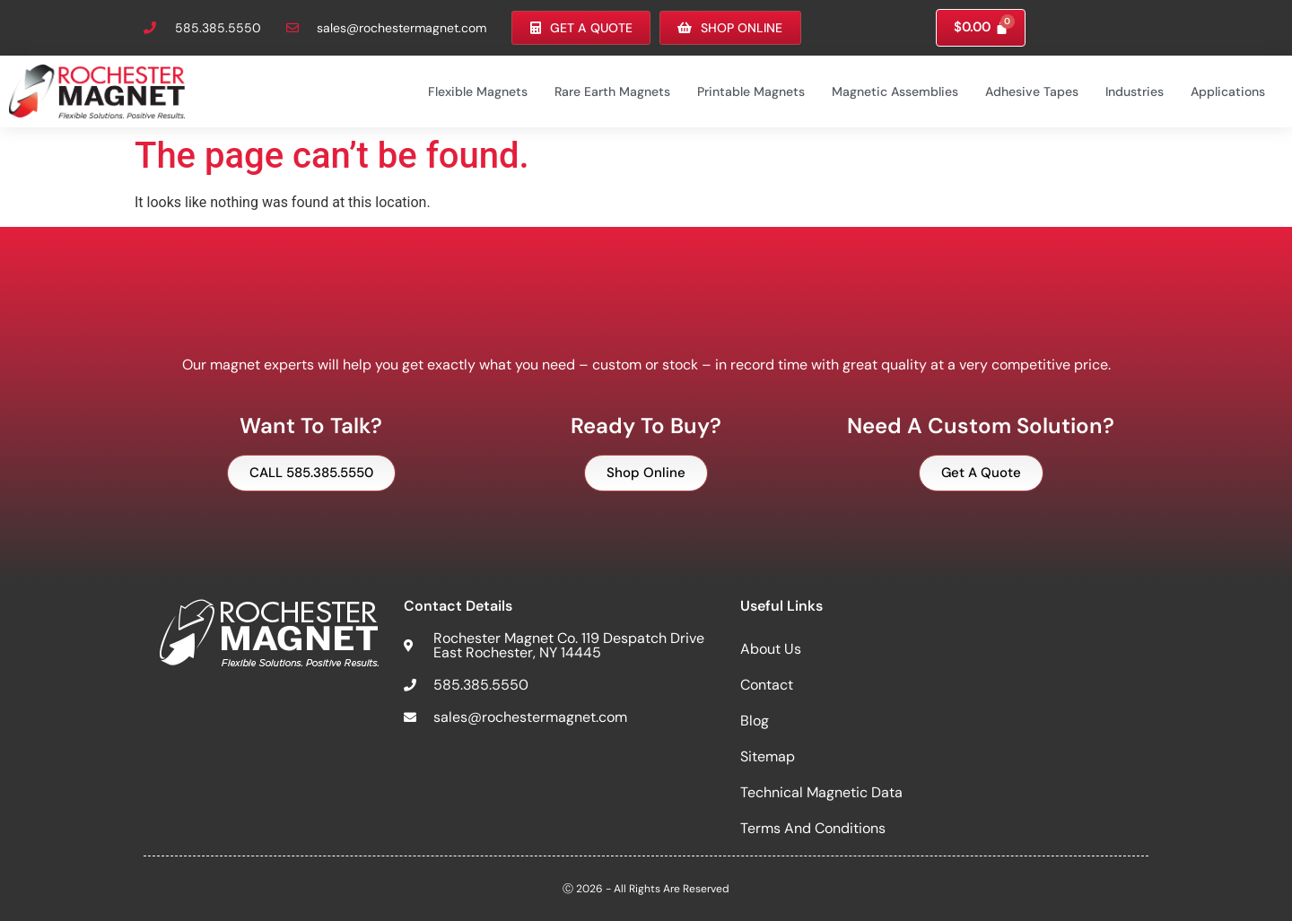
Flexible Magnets (478, 91)
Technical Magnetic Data (821, 791)
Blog (754, 719)
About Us (770, 648)
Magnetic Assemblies (895, 91)
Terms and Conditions (813, 827)
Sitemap (767, 755)
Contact (766, 683)
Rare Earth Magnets (612, 91)
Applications (1228, 91)
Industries (1134, 91)
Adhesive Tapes (1031, 91)
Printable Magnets (751, 91)
